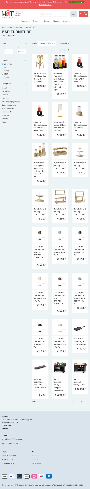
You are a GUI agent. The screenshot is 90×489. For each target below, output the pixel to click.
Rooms (10, 27)
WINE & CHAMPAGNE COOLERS (11, 102)
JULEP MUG (5, 115)
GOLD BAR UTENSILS (8, 108)
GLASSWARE (5, 98)
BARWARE (19, 27)
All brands (7, 64)
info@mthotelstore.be (12, 439)
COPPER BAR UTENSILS (9, 105)
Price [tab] (14, 44)
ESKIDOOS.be (77, 485)
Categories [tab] (14, 84)
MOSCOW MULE (7, 112)
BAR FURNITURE (31, 27)
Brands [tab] (14, 60)
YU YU (5, 77)
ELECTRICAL (5, 95)
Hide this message (76, 2)
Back (5, 88)
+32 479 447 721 (10, 444)
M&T (5, 74)
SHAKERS (5, 118)
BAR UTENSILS (6, 91)
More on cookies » (45, 5)
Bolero (5, 71)
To (21, 50)
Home (3, 27)
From (8, 50)
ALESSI (4, 122)
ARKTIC (6, 67)
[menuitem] (25, 21)
